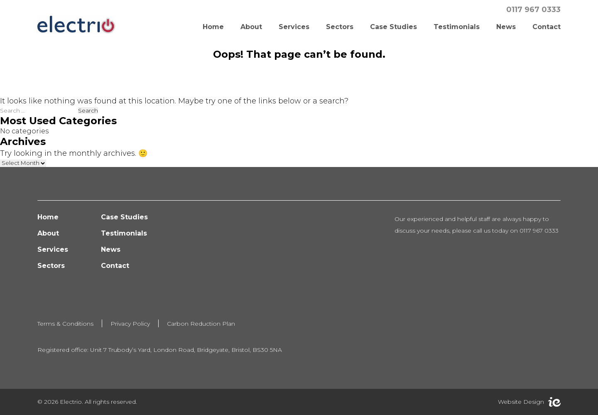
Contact (546, 27)
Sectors (339, 27)
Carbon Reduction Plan (201, 323)
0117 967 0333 (533, 9)
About (251, 27)
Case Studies (393, 27)
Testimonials (457, 27)
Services (294, 27)
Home (213, 27)
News (506, 27)
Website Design (521, 401)
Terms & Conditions (65, 323)
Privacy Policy (130, 323)
